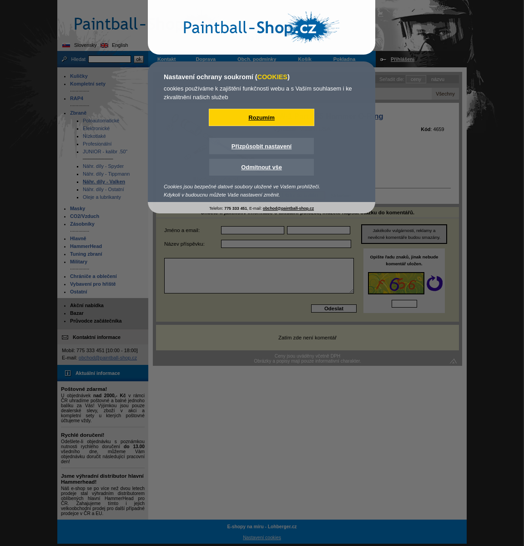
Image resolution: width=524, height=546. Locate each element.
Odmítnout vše (261, 167)
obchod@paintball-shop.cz (288, 208)
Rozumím (261, 117)
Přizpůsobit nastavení (262, 146)
